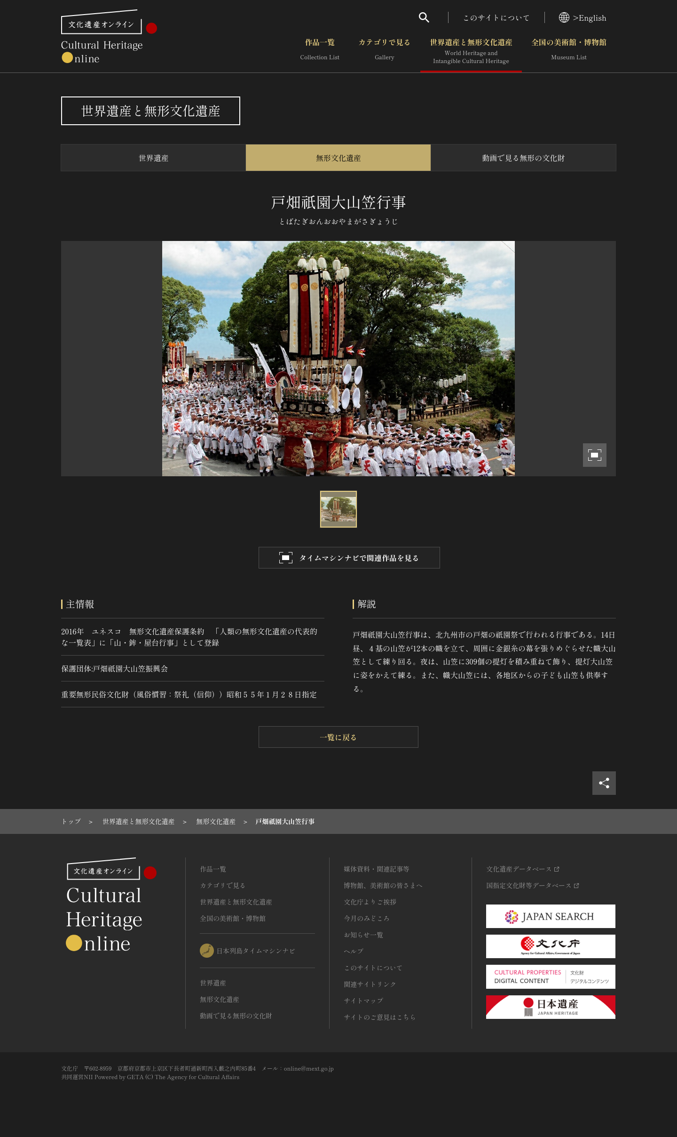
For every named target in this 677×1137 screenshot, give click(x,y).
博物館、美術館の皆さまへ (383, 885)
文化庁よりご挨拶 (370, 901)
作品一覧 (319, 51)
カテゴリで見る (384, 51)
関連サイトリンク (370, 984)
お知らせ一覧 (363, 934)
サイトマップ (363, 1000)
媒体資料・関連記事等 (376, 868)
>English (582, 17)
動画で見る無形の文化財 (523, 157)
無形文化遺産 (338, 157)
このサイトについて (496, 17)
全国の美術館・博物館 (568, 51)
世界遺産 (154, 157)
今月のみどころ (367, 918)
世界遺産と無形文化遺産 (471, 51)
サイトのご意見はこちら (380, 1017)
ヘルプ (353, 951)
